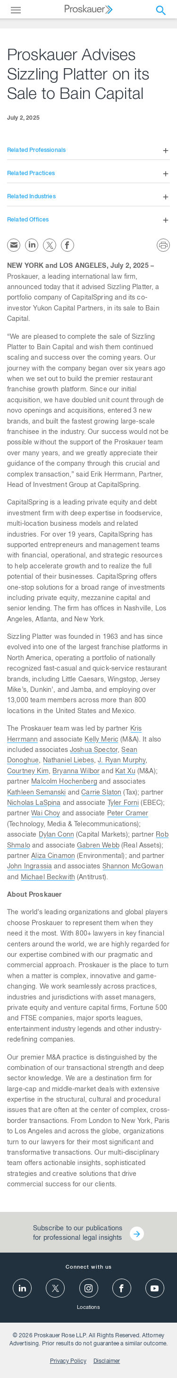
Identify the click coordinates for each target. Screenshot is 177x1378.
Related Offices (28, 220)
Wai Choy (45, 814)
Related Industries (31, 197)
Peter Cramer (128, 814)
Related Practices (31, 174)
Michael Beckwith (48, 877)
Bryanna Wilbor (76, 771)
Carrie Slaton (101, 793)
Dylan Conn (57, 835)
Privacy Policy (68, 1361)
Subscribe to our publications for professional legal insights (77, 1234)
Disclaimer (106, 1361)
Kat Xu (125, 771)
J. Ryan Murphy (121, 761)
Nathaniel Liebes (68, 761)
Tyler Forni (123, 803)
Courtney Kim (28, 771)
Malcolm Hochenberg (64, 782)
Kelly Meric (101, 740)
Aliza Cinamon (53, 856)
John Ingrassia (29, 867)
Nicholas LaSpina (33, 803)
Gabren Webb (98, 846)
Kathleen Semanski (36, 793)
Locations (88, 1307)
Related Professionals (36, 150)
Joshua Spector (94, 750)
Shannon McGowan (132, 867)
